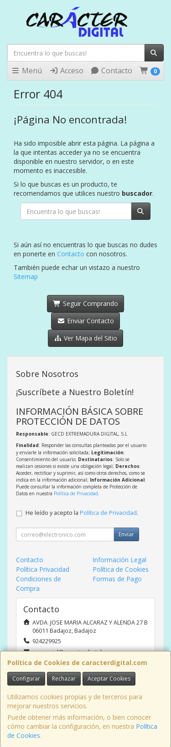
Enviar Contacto (85, 320)
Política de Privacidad (76, 493)
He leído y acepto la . (82, 513)
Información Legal (119, 559)
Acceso (66, 71)
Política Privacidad (42, 569)
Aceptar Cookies (109, 678)
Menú (26, 71)
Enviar (126, 534)
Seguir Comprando (85, 303)
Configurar (26, 678)
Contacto (111, 71)
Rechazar (64, 678)
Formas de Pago (117, 578)
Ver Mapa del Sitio (85, 338)
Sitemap (26, 276)
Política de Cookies (121, 569)
